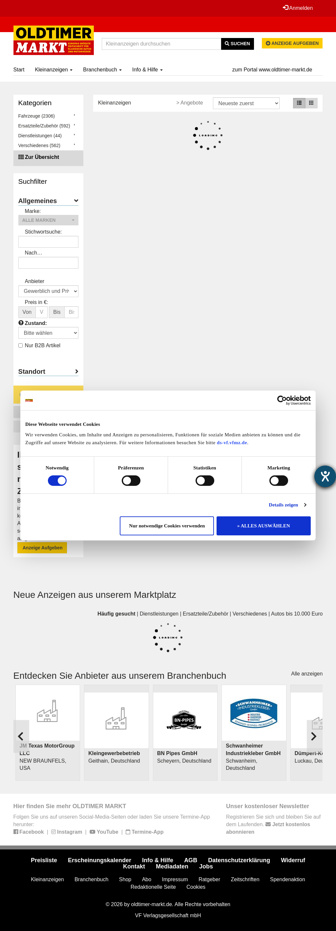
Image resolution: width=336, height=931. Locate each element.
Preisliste (44, 860)
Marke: (33, 211)
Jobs (206, 866)
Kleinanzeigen (54, 69)
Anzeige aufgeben (292, 43)
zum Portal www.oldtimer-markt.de (272, 69)
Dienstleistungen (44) (40, 135)
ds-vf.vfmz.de (232, 442)
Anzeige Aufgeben (42, 547)
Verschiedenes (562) (39, 145)
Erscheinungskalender (99, 860)
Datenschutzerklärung (239, 860)
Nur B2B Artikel (39, 345)
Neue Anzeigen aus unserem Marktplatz (95, 595)
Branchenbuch (102, 69)
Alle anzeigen (307, 673)
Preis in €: (36, 302)
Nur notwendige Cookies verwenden (167, 525)
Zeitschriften (245, 879)
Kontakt (134, 866)
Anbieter (35, 281)
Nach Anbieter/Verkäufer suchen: (47, 253)
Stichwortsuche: (43, 232)
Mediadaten (172, 866)
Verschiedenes (250, 614)
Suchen (237, 43)
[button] (48, 220)
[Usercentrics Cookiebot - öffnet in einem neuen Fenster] (282, 400)
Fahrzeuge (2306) (36, 116)
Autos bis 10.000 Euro (297, 614)
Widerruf (293, 860)
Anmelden (298, 8)
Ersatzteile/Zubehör (205, 614)
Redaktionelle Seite (153, 887)
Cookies (195, 887)
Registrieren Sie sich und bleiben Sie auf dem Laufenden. (273, 824)
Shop (125, 879)
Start (19, 69)
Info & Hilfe (147, 69)
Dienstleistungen (159, 614)
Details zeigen (283, 504)
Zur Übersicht (42, 157)
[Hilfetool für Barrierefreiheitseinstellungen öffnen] (325, 476)
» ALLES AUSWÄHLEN (263, 525)
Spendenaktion (287, 879)
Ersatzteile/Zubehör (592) (44, 125)
